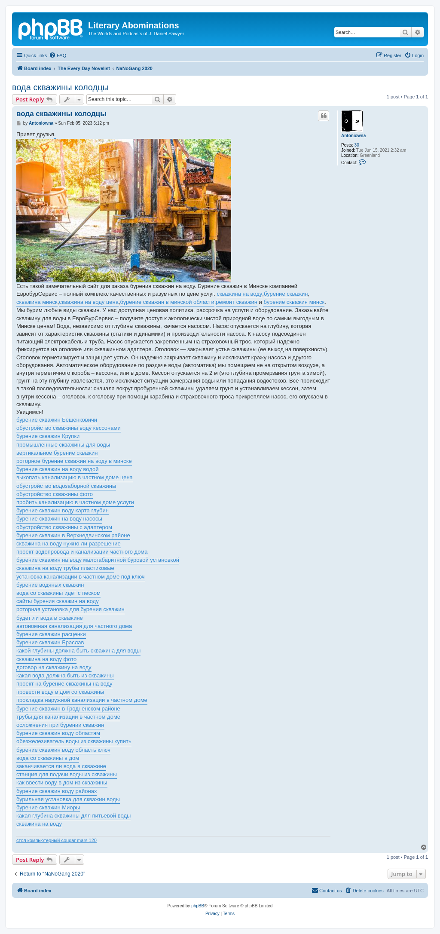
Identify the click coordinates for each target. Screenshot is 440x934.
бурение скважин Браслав (50, 642)
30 (356, 145)
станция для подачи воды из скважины (66, 774)
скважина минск (37, 302)
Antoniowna (353, 135)
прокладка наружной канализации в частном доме (81, 700)
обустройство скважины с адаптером (64, 527)
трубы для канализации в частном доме (68, 717)
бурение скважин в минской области (167, 302)
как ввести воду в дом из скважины (61, 782)
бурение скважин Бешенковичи (56, 419)
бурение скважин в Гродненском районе (68, 708)
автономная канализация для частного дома (74, 626)
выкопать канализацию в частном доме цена (74, 477)
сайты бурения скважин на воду (57, 601)
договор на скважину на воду (54, 667)
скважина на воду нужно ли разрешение (68, 543)
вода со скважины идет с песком (58, 593)
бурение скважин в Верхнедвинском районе (73, 535)
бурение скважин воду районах (56, 791)
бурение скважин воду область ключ (63, 750)
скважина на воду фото (46, 659)
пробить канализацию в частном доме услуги (75, 502)
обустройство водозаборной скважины (66, 486)
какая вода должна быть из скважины (65, 675)
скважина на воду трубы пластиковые (65, 568)
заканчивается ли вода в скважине (61, 766)
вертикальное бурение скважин (57, 453)
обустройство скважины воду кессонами (68, 428)
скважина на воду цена (89, 302)
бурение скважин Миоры (48, 807)
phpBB (197, 905)
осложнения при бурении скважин (60, 725)
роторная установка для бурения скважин (70, 609)
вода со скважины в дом (47, 758)
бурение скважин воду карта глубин (62, 510)
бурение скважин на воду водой (57, 469)
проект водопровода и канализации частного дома (82, 551)
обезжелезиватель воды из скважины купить (73, 741)
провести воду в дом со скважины (60, 692)
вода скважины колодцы (60, 87)
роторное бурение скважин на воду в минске (74, 461)
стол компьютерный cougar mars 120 (56, 840)
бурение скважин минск (293, 302)
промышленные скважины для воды (63, 444)
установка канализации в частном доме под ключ (80, 576)
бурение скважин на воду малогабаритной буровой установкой (97, 560)
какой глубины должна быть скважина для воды (78, 650)
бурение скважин (286, 294)
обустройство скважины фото (54, 494)
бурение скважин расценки (51, 634)
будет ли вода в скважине (49, 618)
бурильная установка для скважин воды (68, 799)
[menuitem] (57, 55)
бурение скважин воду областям (58, 733)
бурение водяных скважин (50, 585)
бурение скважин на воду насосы (59, 518)
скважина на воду (239, 294)
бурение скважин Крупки (47, 436)
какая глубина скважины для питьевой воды (73, 815)
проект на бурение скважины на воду (64, 683)
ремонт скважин (236, 302)
